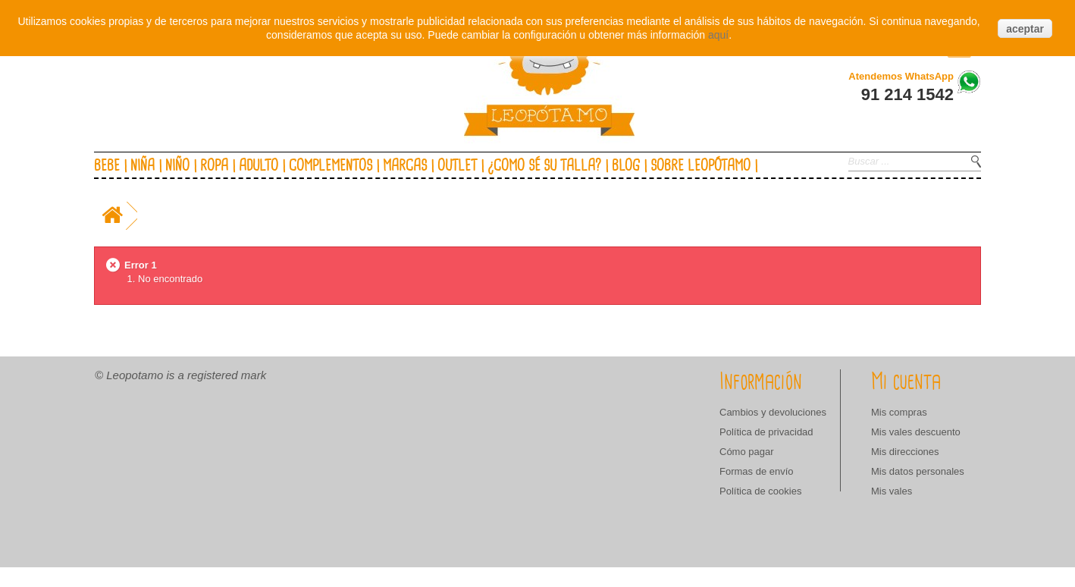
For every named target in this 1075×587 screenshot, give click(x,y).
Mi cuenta (906, 382)
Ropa (214, 166)
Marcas (405, 166)
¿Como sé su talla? (544, 166)
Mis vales (891, 491)
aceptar (1025, 29)
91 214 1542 (907, 94)
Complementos (330, 166)
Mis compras (899, 412)
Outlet (457, 166)
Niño (177, 166)
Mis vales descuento (916, 432)
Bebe (107, 166)
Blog (626, 166)
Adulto (258, 166)
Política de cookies (760, 491)
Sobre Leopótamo (700, 166)
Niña (142, 166)
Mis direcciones (905, 451)
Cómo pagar (746, 451)
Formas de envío (756, 471)
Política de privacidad (766, 432)
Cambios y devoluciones (772, 412)
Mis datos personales (917, 471)
